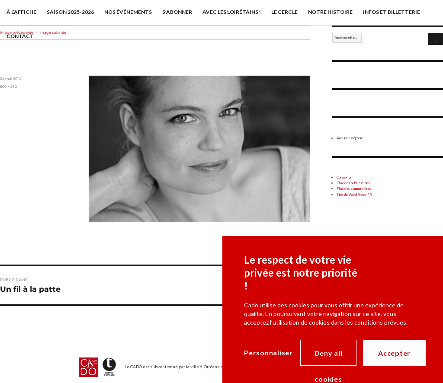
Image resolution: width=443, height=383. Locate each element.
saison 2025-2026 (70, 12)
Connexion (344, 177)
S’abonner (177, 12)
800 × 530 (8, 86)
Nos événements (128, 12)
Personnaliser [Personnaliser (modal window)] (268, 352)
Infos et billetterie (391, 12)
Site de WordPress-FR (354, 194)
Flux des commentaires (354, 188)
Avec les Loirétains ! (231, 12)
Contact (20, 36)
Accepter (394, 353)
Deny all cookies (329, 357)
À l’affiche (21, 12)
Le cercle (284, 12)
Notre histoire (330, 12)
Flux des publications (353, 183)
